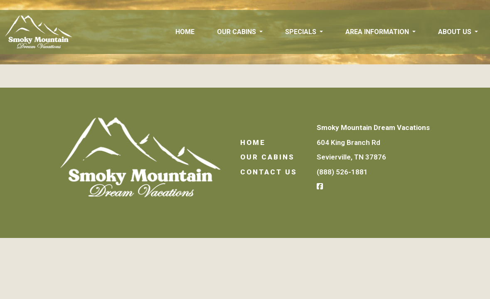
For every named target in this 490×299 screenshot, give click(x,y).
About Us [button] (455, 32)
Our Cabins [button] (237, 32)
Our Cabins (267, 157)
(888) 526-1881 (342, 172)
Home (185, 32)
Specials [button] (301, 32)
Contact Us (268, 172)
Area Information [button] (378, 32)
